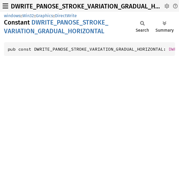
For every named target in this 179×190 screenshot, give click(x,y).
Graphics (44, 15)
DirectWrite (66, 15)
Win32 (28, 15)
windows (12, 15)
